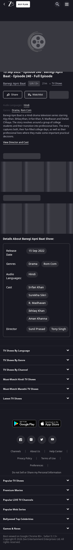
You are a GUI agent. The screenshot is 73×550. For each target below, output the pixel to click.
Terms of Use (48, 458)
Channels (16, 451)
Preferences (36, 465)
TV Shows (57, 83)
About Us (35, 451)
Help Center (55, 451)
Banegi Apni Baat (14, 84)
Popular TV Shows (13, 481)
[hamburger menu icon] (67, 4)
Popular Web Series (14, 509)
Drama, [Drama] (16, 110)
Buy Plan (23, 4)
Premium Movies (13, 490)
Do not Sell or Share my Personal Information (36, 472)
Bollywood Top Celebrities (18, 519)
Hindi (26, 105)
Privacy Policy (24, 458)
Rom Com (26, 110)
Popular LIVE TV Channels (18, 500)
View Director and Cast (16, 142)
